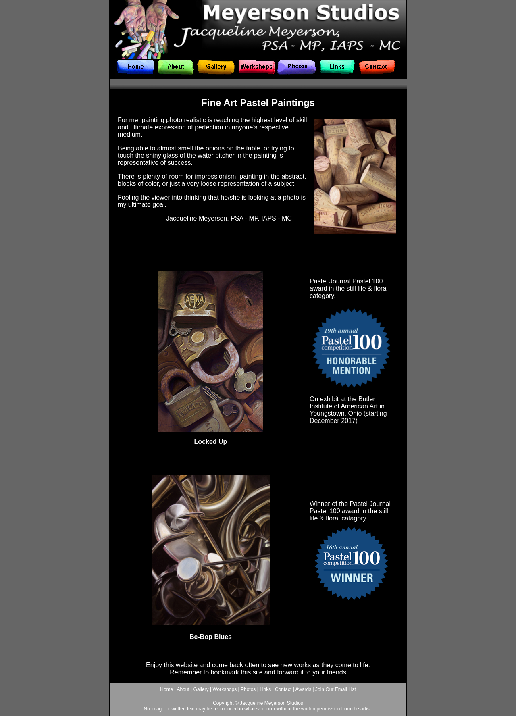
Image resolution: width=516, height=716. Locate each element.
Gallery (201, 689)
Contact (283, 689)
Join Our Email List (336, 689)
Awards (303, 689)
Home (167, 689)
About (182, 689)
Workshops (224, 689)
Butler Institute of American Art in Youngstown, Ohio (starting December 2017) (348, 409)
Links (264, 689)
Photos (247, 689)
